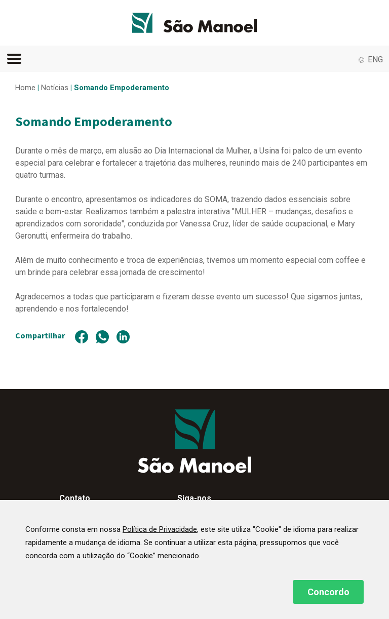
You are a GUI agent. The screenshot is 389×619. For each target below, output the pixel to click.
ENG (375, 59)
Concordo (328, 592)
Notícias (54, 87)
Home (25, 87)
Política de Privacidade (160, 529)
